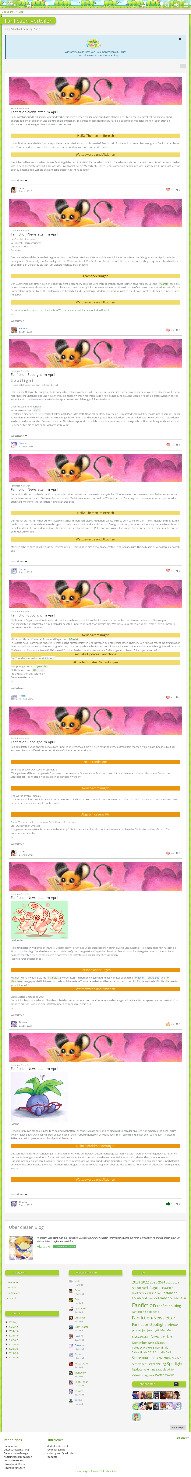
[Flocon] (177, 1406)
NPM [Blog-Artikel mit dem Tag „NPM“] (151, 1343)
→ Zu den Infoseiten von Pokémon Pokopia (95, 55)
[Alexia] (143, 1395)
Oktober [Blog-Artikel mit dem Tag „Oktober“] (161, 1343)
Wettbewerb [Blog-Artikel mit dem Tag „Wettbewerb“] (164, 1375)
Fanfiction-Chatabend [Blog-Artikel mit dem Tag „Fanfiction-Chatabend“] (145, 1312)
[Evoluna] (170, 1406)
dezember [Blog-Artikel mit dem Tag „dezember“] (161, 1298)
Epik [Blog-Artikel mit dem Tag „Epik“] (183, 1298)
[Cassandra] (136, 1406)
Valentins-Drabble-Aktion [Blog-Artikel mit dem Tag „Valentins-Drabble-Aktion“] (159, 1369)
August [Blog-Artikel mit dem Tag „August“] (155, 1288)
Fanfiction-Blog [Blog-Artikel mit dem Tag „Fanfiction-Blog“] (169, 1306)
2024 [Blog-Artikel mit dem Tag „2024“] (161, 1282)
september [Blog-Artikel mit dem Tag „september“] (139, 1364)
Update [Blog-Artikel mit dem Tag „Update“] (137, 1369)
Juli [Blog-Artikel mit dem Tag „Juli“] (144, 1330)
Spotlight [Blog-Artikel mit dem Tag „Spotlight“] (174, 1363)
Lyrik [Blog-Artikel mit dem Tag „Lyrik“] (156, 1330)
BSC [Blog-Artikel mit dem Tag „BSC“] (151, 1293)
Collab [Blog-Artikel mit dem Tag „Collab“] (136, 1298)
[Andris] (156, 1395)
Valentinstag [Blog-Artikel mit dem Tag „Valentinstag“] (140, 1375)
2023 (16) (12, 1335)
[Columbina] (143, 1406)
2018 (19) (12, 1357)
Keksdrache (81, 1363)
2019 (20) (12, 1353)
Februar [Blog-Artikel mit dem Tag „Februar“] (172, 1325)
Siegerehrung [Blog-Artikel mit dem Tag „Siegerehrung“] (156, 1364)
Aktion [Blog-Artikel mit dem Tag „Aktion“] (136, 1288)
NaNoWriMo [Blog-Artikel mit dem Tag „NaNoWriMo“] (141, 1337)
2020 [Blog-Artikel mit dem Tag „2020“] (169, 1282)
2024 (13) (12, 1331)
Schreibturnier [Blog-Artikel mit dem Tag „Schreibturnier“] (143, 1357)
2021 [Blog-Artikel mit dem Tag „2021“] (136, 1282)
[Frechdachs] (136, 1417)
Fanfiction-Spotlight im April (33, 374)
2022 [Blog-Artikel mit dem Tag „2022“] (145, 1282)
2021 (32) (12, 1344)
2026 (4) (11, 1322)
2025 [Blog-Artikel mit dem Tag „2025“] (176, 1282)
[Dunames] (150, 1406)
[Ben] (170, 1395)
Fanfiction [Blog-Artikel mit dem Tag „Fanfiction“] (144, 1305)
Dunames (80, 1317)
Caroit (78, 1290)
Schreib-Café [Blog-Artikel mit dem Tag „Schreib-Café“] (163, 1352)
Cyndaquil (80, 1308)
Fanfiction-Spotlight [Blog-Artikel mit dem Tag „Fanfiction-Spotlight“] (149, 1324)
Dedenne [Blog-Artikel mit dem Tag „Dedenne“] (147, 1298)
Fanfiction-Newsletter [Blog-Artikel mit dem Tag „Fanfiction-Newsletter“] (153, 1318)
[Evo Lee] (163, 1406)
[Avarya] (163, 1395)
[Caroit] (177, 1395)
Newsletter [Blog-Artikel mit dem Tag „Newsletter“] (161, 1337)
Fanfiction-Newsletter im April (34, 112)
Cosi (77, 1299)
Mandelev (80, 1372)
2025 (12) (12, 1327)
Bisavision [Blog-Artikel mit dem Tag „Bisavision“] (167, 1288)
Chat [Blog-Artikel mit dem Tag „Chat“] (158, 1293)
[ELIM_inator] (156, 1406)
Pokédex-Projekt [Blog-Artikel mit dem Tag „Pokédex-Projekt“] (142, 1347)
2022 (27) (12, 1340)
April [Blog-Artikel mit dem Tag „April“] (145, 1288)
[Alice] (150, 1395)
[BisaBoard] (10, 4)
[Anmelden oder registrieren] (176, 5)
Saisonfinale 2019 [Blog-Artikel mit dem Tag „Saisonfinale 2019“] (143, 1352)
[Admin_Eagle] (136, 1395)
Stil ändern (183, 1437)
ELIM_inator (81, 1327)
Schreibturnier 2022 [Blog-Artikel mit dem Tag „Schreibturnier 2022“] (168, 1358)
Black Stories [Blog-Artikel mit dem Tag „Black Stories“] (140, 1293)
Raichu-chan (81, 1382)
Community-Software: (95, 1471)
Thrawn (79, 1391)
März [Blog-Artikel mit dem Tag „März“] (170, 1330)
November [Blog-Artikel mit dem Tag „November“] (139, 1343)
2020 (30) (12, 1348)
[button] (186, 5)
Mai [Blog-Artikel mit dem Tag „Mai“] (162, 1330)
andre (78, 1281)
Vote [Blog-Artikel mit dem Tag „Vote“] (151, 1375)
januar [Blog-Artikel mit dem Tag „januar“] (136, 1330)
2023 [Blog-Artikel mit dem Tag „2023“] (153, 1282)
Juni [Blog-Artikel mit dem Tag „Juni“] (150, 1330)
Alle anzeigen (178, 1427)
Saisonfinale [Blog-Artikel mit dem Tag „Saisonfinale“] (160, 1347)
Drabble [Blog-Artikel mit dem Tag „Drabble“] (175, 1298)
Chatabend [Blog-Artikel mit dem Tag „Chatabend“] (169, 1293)
